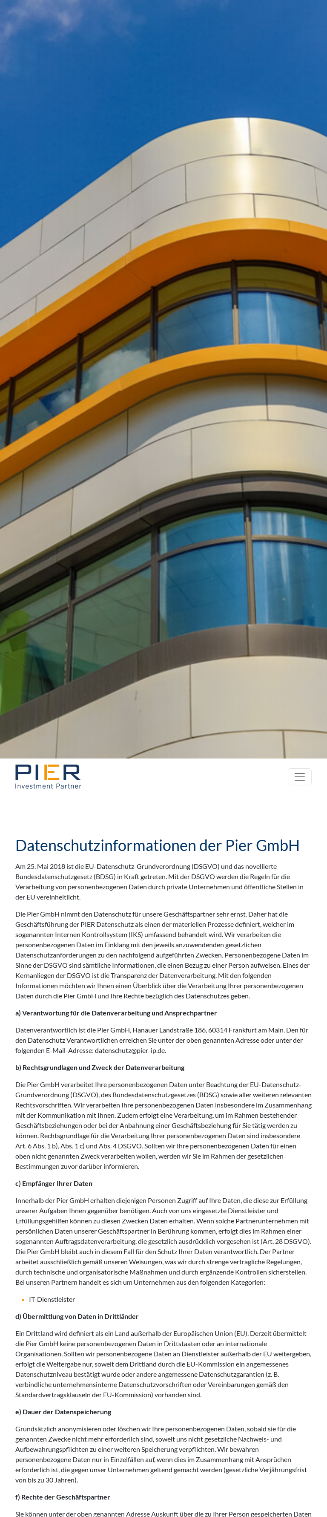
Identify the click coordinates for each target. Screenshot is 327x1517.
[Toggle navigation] (300, 776)
